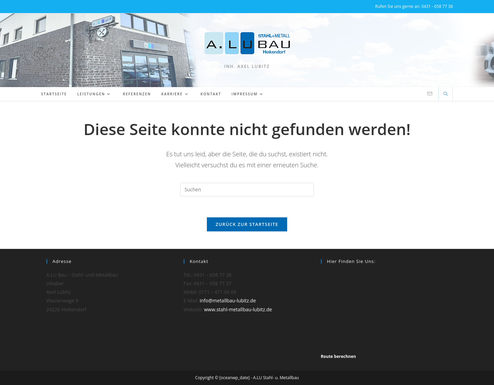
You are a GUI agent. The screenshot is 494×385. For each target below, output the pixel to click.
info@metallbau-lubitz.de (228, 300)
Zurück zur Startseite (247, 224)
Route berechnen (338, 356)
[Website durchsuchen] (445, 94)
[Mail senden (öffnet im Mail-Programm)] (430, 93)
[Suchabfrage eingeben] (247, 189)
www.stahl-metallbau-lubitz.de (238, 309)
